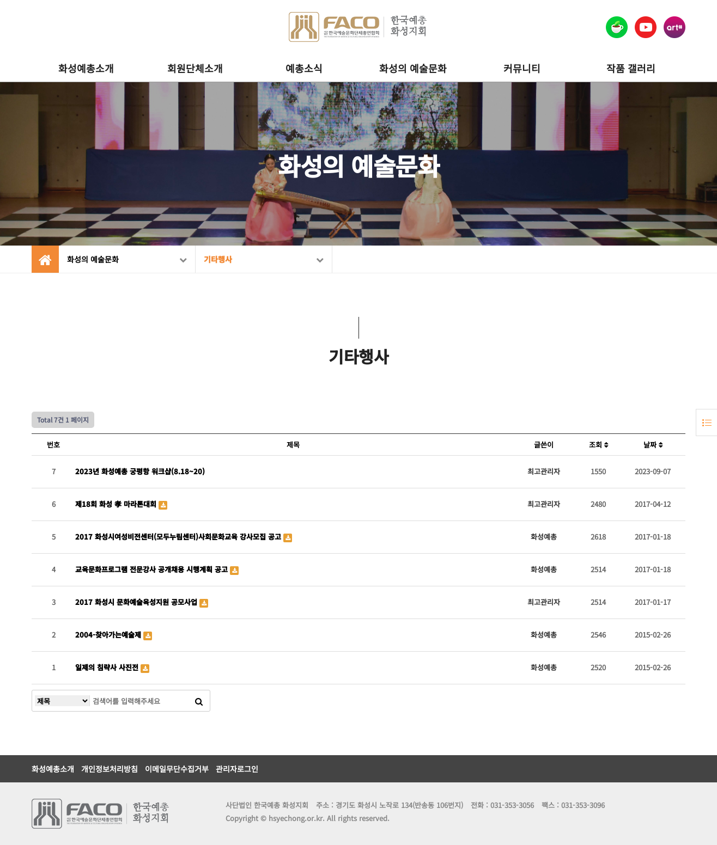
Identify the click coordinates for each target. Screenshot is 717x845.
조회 (598, 444)
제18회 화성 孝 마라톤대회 (117, 504)
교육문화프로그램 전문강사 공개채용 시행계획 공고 (152, 569)
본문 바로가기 (0, 0)
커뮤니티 (521, 68)
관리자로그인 (237, 768)
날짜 (653, 444)
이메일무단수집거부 (177, 768)
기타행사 (264, 259)
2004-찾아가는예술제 (109, 634)
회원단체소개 (195, 68)
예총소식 (304, 68)
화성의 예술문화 (413, 68)
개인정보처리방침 (109, 768)
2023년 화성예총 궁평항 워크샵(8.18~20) (140, 471)
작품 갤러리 (630, 68)
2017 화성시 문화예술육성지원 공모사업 (137, 602)
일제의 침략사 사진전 (108, 667)
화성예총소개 (86, 68)
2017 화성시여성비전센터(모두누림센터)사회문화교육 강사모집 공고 (179, 536)
